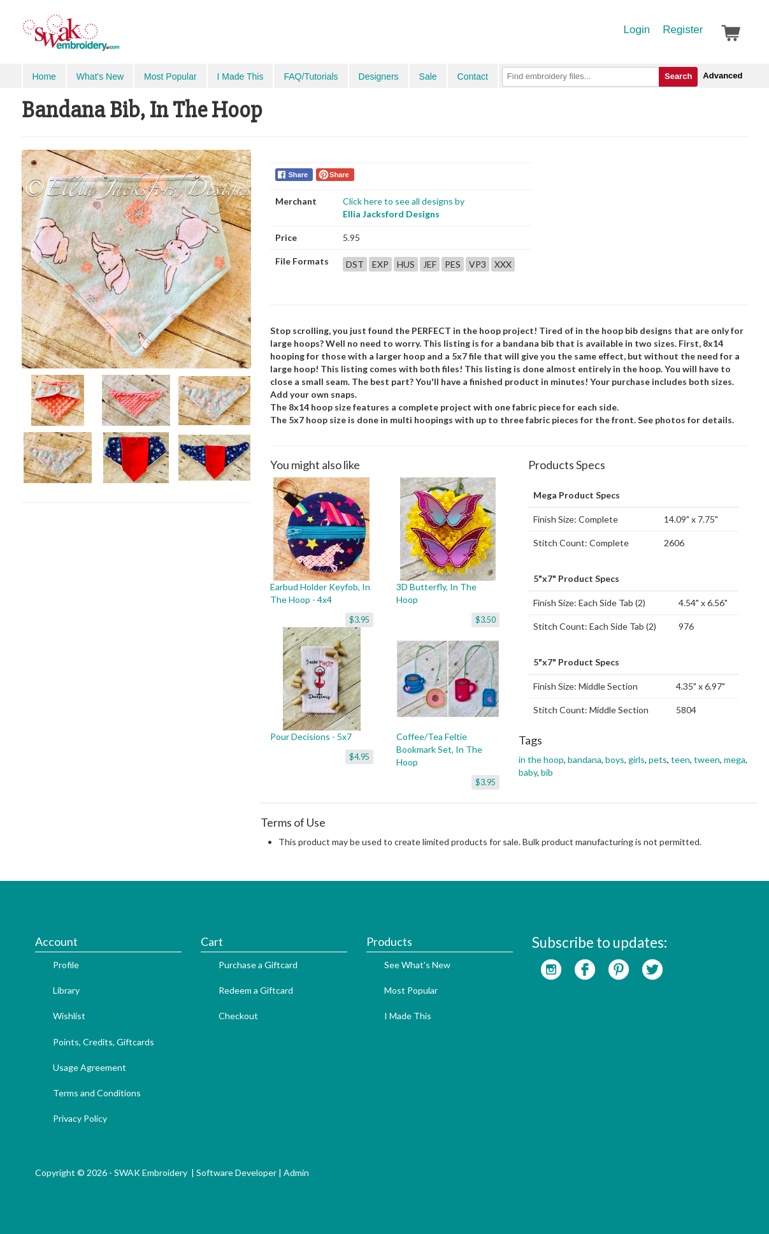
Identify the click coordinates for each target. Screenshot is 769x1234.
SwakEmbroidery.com (117, 38)
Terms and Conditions (97, 1092)
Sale (428, 76)
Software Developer (236, 1172)
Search (678, 76)
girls (636, 759)
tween (707, 759)
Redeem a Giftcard (256, 990)
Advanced (722, 75)
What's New (100, 76)
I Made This (240, 76)
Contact (472, 76)
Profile (66, 964)
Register (683, 30)
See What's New (417, 964)
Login (637, 30)
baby (528, 772)
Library (66, 990)
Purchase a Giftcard (258, 964)
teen (680, 759)
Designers (379, 76)
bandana (584, 759)
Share (298, 174)
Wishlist (69, 1015)
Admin (296, 1172)
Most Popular (170, 76)
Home (44, 76)
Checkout (238, 1015)
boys (614, 759)
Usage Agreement (89, 1067)
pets (658, 759)
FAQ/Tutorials (311, 76)
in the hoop (541, 759)
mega (734, 759)
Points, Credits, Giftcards (103, 1041)
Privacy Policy (80, 1118)
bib (547, 772)
